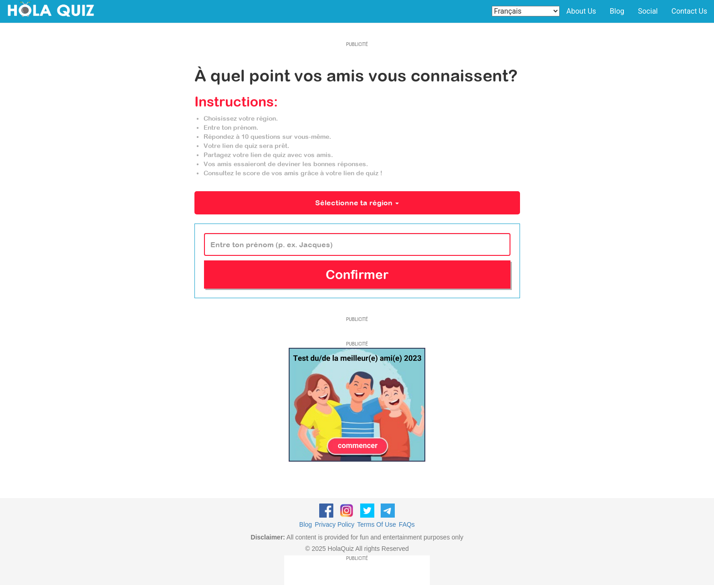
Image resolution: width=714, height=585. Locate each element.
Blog (617, 11)
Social (648, 11)
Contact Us (689, 11)
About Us (581, 11)
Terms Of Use (376, 524)
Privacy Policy (334, 524)
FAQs (407, 524)
